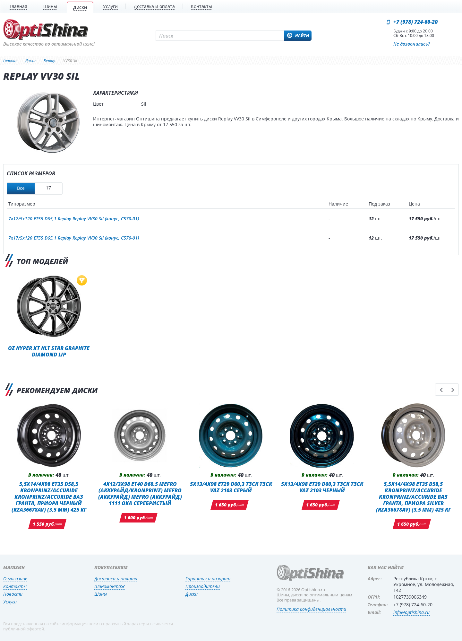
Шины (100, 594)
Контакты (15, 586)
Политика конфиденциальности (311, 609)
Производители (202, 586)
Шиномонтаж (109, 586)
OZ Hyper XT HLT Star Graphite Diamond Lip (49, 351)
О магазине (15, 578)
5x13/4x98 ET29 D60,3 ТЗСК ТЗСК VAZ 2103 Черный (322, 487)
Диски (191, 594)
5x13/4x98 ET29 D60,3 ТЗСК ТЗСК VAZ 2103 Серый (231, 487)
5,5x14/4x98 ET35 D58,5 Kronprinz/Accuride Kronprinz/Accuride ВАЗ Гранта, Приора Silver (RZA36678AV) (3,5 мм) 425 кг (413, 496)
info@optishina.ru (411, 612)
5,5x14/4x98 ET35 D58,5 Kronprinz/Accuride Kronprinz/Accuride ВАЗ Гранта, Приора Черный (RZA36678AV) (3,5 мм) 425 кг (49, 496)
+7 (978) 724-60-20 (415, 21)
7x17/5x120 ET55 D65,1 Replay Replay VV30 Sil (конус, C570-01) (73, 218)
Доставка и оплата (115, 578)
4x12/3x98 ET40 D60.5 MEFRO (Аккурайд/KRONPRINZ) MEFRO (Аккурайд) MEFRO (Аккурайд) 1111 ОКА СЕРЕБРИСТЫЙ (140, 493)
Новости (12, 594)
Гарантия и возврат (207, 578)
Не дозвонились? (411, 44)
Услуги (10, 602)
